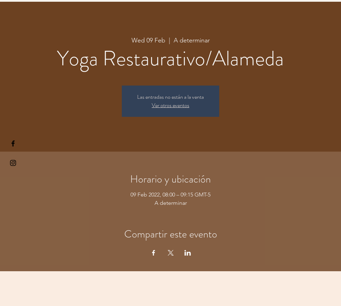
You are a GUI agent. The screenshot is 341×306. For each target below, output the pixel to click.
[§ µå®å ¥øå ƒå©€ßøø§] (13, 143)
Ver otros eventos (170, 105)
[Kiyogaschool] (13, 163)
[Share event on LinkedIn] (187, 253)
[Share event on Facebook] (153, 253)
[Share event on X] (170, 253)
